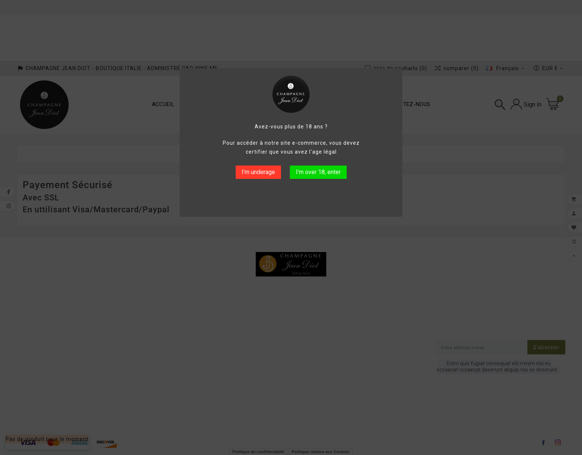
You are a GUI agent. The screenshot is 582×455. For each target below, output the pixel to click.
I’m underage (258, 172)
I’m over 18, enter (318, 172)
